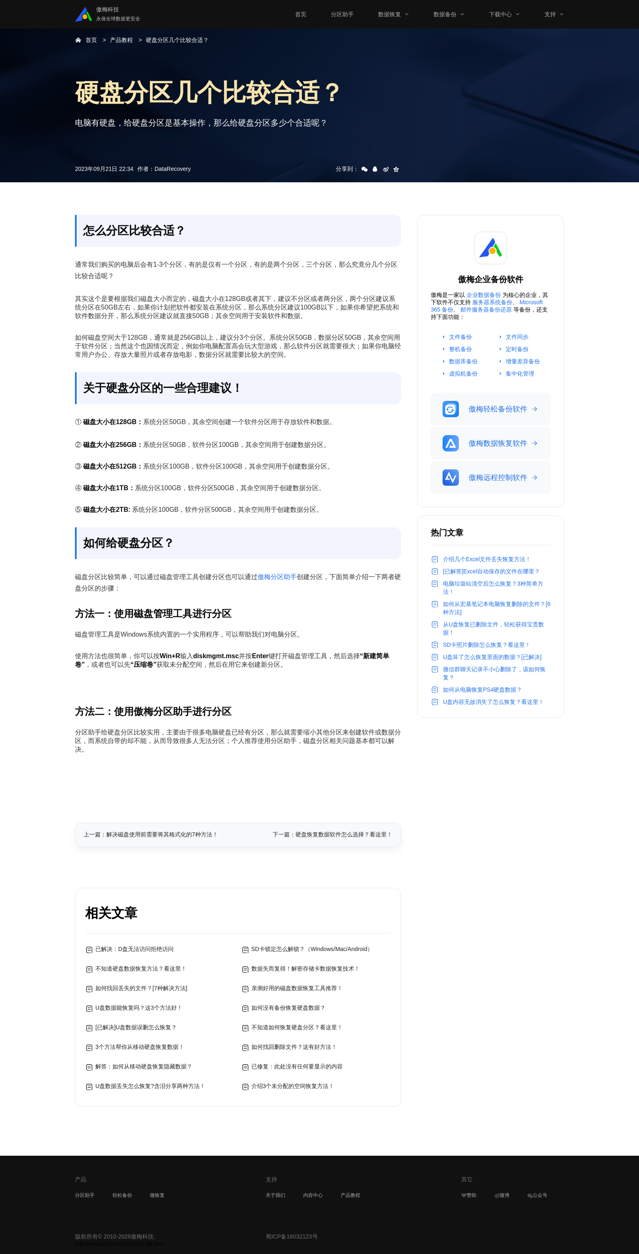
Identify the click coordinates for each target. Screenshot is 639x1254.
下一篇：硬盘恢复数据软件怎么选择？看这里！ (332, 834)
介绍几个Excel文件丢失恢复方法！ (487, 559)
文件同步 (517, 337)
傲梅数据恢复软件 (485, 443)
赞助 (468, 1195)
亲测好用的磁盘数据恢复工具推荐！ (297, 988)
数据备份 (445, 14)
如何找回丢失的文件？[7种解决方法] (141, 988)
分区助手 (342, 14)
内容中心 (313, 1195)
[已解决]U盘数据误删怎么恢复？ (136, 1027)
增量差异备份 (523, 361)
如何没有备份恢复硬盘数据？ (288, 1007)
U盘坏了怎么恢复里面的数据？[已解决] (492, 657)
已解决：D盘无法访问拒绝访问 (134, 949)
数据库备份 (463, 361)
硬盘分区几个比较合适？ (177, 40)
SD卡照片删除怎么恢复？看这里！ (487, 644)
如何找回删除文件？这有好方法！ (294, 1047)
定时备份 (517, 349)
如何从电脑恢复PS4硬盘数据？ (482, 689)
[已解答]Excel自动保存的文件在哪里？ (491, 571)
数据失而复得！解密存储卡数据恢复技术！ (305, 968)
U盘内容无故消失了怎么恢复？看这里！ (493, 702)
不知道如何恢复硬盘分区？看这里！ (297, 1027)
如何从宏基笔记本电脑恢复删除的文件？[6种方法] (497, 608)
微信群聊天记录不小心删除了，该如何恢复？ (494, 673)
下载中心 (500, 14)
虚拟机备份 (463, 373)
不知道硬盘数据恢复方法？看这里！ (141, 968)
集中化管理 (520, 373)
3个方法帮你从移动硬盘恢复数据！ (139, 1047)
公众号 (537, 1195)
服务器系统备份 (492, 302)
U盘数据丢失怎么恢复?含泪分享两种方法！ (150, 1086)
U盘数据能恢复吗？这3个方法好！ (139, 1007)
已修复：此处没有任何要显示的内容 (297, 1066)
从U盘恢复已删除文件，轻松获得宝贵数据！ (493, 628)
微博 (501, 1195)
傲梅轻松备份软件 (485, 409)
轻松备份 (122, 1195)
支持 (550, 14)
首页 (300, 14)
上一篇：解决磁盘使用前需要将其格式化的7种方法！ (151, 834)
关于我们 (275, 1195)
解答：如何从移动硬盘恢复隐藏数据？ (143, 1066)
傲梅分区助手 (277, 576)
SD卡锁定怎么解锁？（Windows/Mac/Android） (312, 949)
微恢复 (157, 1195)
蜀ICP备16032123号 (292, 1236)
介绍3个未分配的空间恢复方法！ (293, 1086)
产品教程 (121, 40)
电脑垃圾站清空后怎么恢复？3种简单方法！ (493, 587)
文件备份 (460, 337)
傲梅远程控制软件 (485, 477)
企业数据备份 (484, 295)
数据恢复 (389, 14)
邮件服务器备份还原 (486, 309)
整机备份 (460, 349)
